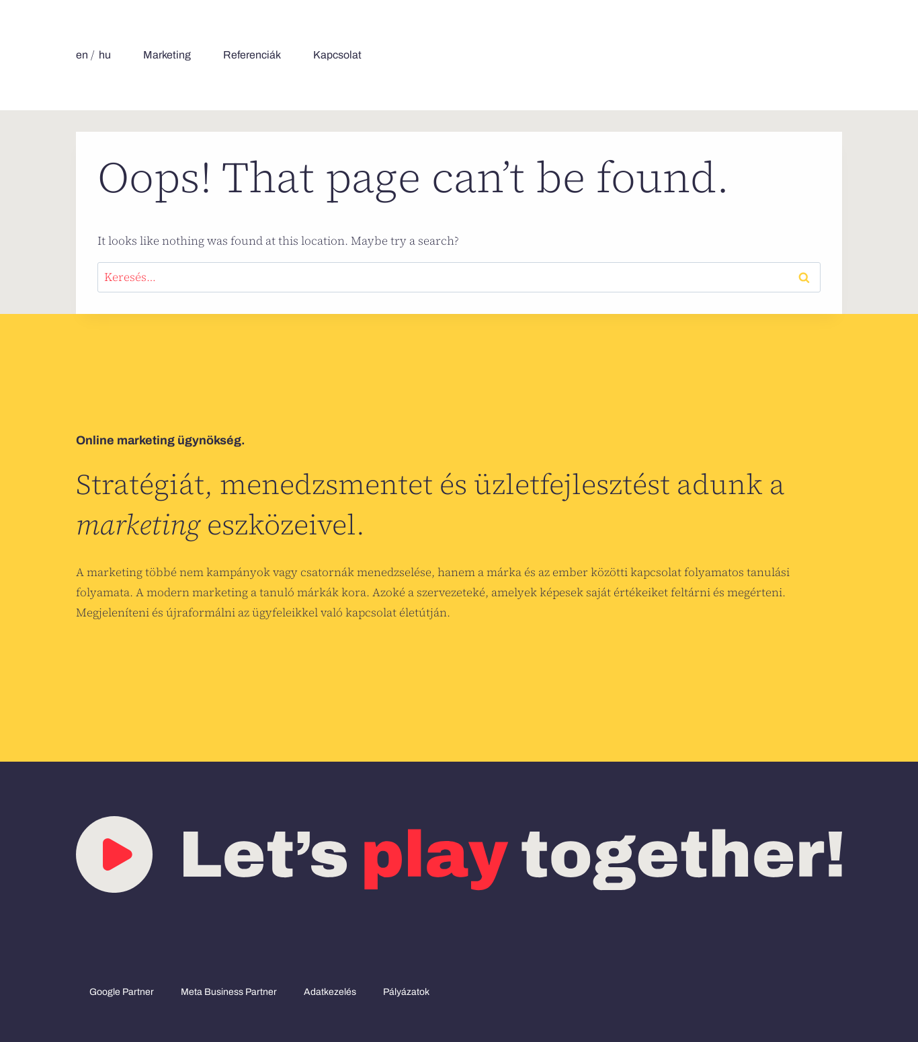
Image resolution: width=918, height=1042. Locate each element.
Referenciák (252, 55)
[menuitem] (82, 55)
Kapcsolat (337, 55)
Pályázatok (406, 992)
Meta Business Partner (229, 992)
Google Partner (121, 992)
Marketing (167, 55)
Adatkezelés (330, 992)
